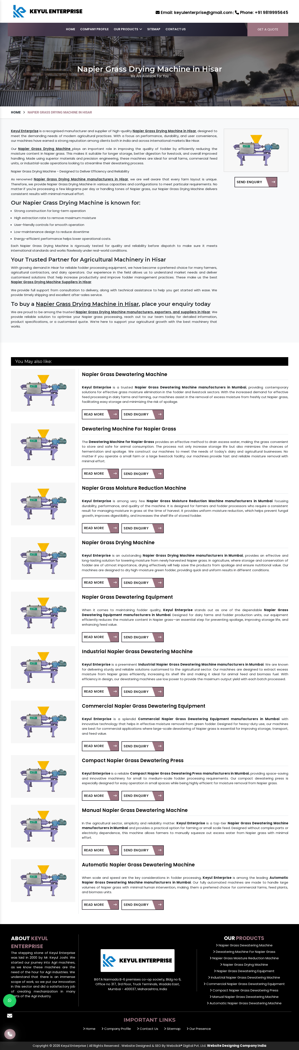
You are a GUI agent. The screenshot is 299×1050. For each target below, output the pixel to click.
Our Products (128, 29)
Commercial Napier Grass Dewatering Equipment (143, 706)
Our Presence (199, 1028)
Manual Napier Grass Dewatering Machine (135, 810)
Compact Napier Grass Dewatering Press (133, 760)
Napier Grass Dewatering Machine (124, 374)
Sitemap (153, 29)
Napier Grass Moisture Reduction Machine (134, 488)
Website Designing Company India (236, 1045)
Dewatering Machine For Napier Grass (129, 429)
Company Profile (94, 29)
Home (70, 29)
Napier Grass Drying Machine (118, 542)
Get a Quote (268, 29)
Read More (100, 414)
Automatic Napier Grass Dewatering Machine (138, 864)
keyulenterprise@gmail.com (194, 12)
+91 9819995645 (261, 12)
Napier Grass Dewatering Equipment (127, 597)
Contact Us (176, 29)
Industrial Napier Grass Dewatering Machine (137, 651)
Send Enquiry (256, 182)
